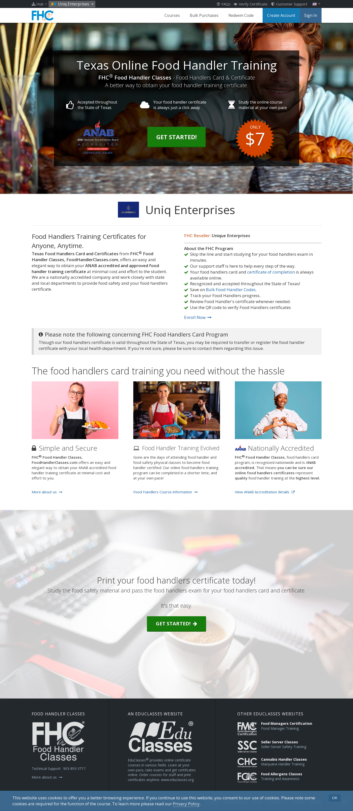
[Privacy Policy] (186, 804)
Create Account (281, 15)
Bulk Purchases (204, 15)
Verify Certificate (251, 3)
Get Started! (176, 137)
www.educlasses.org (177, 779)
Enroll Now (198, 317)
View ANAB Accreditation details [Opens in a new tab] (265, 491)
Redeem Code (241, 15)
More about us (47, 491)
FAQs (224, 3)
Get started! (176, 623)
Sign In (310, 15)
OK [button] (334, 797)
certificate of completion (271, 272)
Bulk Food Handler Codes (231, 289)
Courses (172, 15)
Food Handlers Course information (165, 491)
